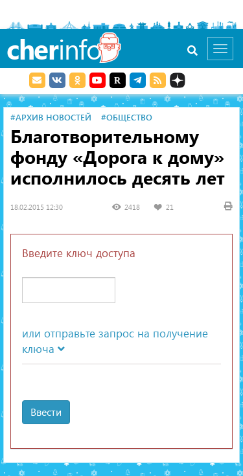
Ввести (46, 411)
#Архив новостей (50, 116)
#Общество (126, 116)
